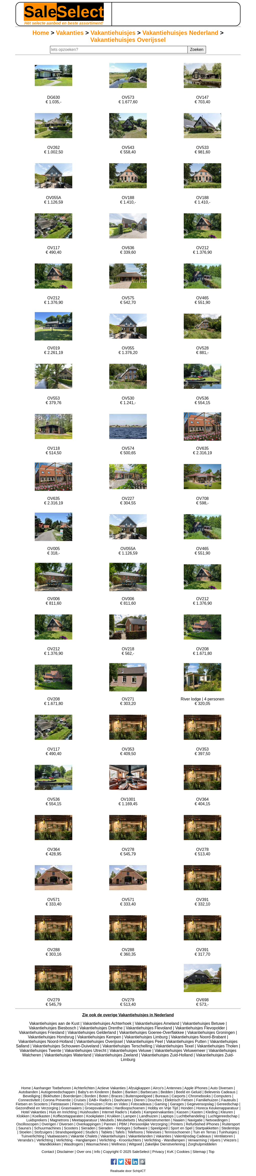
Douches (155, 1100)
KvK (170, 1152)
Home (40, 32)
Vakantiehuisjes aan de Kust (54, 1023)
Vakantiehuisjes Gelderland (92, 1032)
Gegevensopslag (200, 1104)
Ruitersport (231, 1124)
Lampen (129, 1116)
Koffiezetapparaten (68, 1116)
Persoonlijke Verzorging (149, 1124)
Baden (117, 1092)
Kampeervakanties (159, 1112)
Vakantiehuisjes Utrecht (85, 1050)
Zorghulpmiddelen (202, 1144)
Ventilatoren (223, 1136)
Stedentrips (231, 1128)
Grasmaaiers (71, 1108)
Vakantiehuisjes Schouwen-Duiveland (66, 1046)
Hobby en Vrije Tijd (163, 1108)
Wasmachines (97, 1144)
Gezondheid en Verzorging (37, 1108)
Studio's (92, 1132)
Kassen (182, 1112)
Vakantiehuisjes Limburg (146, 1037)
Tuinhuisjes (228, 1132)
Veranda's (26, 1140)
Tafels (120, 1132)
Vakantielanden (140, 1136)
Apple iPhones (196, 1088)
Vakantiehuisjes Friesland (42, 1032)
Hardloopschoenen (129, 1108)
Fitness (78, 1104)
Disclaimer (65, 1152)
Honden (187, 1108)
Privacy (158, 1152)
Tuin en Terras (204, 1132)
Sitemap (199, 1152)
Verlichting (44, 1140)
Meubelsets (126, 1120)
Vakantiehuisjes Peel (145, 1041)
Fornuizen (94, 1104)
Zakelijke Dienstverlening (165, 1144)
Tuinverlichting (32, 1136)
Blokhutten (51, 1096)
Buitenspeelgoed (139, 1096)
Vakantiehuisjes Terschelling (128, 1046)
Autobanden (28, 1092)
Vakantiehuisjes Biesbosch (53, 1028)
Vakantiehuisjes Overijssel (128, 39)
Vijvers (215, 1140)
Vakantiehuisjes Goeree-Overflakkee (152, 1032)
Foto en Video (117, 1104)
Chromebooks (199, 1096)
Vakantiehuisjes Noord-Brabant (199, 1037)
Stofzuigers (43, 1132)
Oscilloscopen (27, 1124)
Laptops (167, 1116)
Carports (178, 1096)
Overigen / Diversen (57, 1124)
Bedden (166, 1092)
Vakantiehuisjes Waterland (68, 1055)
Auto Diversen (221, 1088)
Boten (103, 1096)
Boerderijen (72, 1096)
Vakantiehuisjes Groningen (211, 1032)
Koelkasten (41, 1116)
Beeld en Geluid (189, 1092)
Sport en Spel (181, 1128)
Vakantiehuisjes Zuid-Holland (167, 1055)
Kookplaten (95, 1116)
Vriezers (230, 1140)
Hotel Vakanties (33, 1112)
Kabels (135, 1112)
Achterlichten (84, 1088)
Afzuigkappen (139, 1088)
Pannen (110, 1124)
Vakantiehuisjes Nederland (180, 32)
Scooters (71, 1128)
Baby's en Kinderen (93, 1092)
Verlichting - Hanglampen (76, 1140)
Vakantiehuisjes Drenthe (102, 1028)
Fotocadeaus (141, 1104)
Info (97, 1152)
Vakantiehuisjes (113, 32)
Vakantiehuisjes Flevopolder (200, 1028)
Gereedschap (227, 1104)
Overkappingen (88, 1124)
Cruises (80, 1100)
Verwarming (197, 1140)
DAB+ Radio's (100, 1100)
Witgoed (135, 1144)
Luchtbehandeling (190, 1116)
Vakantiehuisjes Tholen (218, 1046)
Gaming (160, 1104)
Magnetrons (59, 1120)
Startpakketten (206, 1128)
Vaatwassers (57, 1136)
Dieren (139, 1100)
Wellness (118, 1144)
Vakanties (70, 32)
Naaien (179, 1120)
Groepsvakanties (98, 1108)
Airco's (158, 1088)
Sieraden (88, 1128)
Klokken (23, 1116)
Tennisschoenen (177, 1132)
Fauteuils (228, 1100)
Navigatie (195, 1120)
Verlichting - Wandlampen (164, 1140)
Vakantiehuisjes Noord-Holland (46, 1041)
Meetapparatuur (84, 1120)
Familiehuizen (207, 1100)
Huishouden (89, 1112)
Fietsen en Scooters (32, 1104)
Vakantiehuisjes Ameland (157, 1023)
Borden (90, 1096)
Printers (176, 1124)
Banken (131, 1092)
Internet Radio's (114, 1112)
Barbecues (149, 1092)
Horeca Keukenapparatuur (217, 1108)
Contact (48, 1152)
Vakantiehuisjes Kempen (99, 1037)
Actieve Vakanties (111, 1088)
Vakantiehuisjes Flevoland (149, 1028)
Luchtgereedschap (222, 1116)
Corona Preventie (57, 1100)
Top (211, 1152)
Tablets (106, 1132)
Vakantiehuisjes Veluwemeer (180, 1050)
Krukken (113, 1116)
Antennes (174, 1088)
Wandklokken (50, 1144)
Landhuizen (148, 1116)
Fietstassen (60, 1104)
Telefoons (135, 1132)
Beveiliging (31, 1096)
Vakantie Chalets (84, 1136)
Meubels (107, 1120)
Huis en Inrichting (63, 1112)
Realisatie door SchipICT (128, 1171)
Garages (177, 1104)
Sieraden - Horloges (114, 1128)
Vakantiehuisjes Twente (41, 1050)
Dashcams (122, 1100)
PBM (123, 1124)
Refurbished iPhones (202, 1124)
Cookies (183, 1152)
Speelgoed (159, 1128)
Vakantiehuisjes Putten (187, 1041)
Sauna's (24, 1128)
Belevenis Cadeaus (220, 1092)
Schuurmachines (47, 1128)
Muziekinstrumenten (154, 1120)
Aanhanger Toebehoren (52, 1088)
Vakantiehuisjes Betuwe (204, 1023)
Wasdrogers (73, 1144)
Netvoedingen (217, 1120)
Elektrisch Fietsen (179, 1100)
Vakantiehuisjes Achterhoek (108, 1023)
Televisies (153, 1132)
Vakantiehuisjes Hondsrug (51, 1037)
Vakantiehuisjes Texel (175, 1046)
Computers (222, 1096)
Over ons (84, 1152)
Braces (116, 1096)
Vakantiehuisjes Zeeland (116, 1055)
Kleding (212, 1112)
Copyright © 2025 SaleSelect (126, 1152)
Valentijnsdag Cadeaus (192, 1136)
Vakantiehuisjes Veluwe (131, 1050)
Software (140, 1128)
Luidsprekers (36, 1120)
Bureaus (162, 1096)
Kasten (197, 1112)
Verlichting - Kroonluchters (120, 1140)
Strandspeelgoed (68, 1132)
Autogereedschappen (58, 1092)
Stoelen (25, 1132)
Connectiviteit (29, 1100)
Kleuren (226, 1112)
